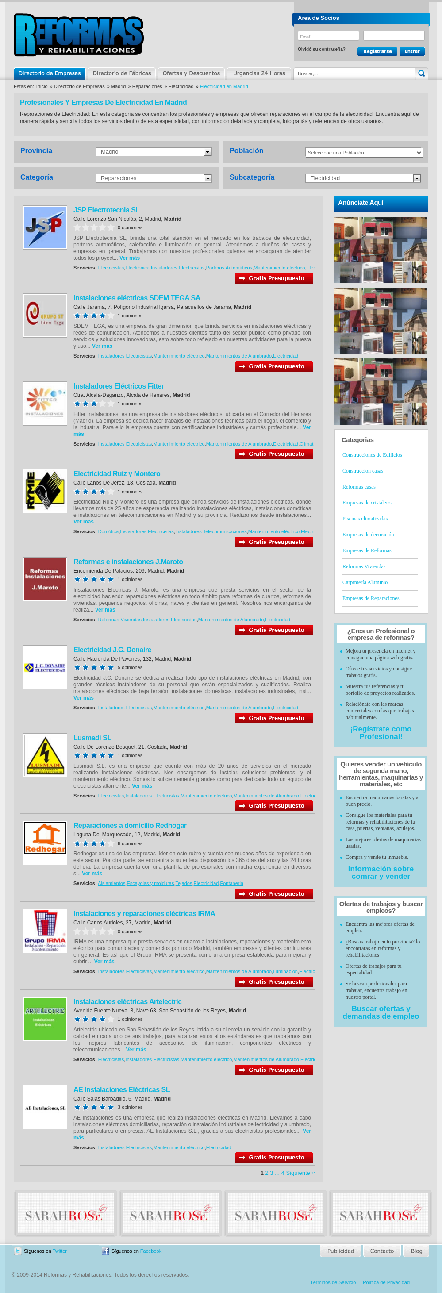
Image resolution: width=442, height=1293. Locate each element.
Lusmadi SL (92, 738)
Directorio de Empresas (50, 73)
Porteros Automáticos (229, 267)
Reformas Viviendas (120, 619)
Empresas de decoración (368, 534)
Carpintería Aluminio (365, 582)
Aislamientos (111, 883)
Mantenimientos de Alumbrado (239, 355)
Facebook (150, 1251)
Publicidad (341, 1251)
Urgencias (258, 73)
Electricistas (111, 267)
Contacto (382, 1251)
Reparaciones (147, 86)
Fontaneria (231, 883)
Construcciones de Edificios (372, 455)
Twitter (60, 1251)
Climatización (314, 443)
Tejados (184, 883)
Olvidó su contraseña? (322, 49)
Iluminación (285, 971)
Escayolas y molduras (150, 883)
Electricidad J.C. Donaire (112, 650)
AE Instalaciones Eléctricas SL (121, 1089)
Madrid (118, 86)
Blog (415, 1251)
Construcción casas (362, 471)
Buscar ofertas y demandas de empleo (381, 1012)
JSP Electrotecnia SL (106, 210)
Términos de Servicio (333, 1282)
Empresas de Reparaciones (371, 598)
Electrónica (137, 267)
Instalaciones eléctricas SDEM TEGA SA (136, 298)
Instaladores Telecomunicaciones (211, 531)
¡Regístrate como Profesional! (381, 733)
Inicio (42, 86)
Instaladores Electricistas (178, 267)
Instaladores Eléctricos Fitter (118, 386)
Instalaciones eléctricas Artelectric (127, 1001)
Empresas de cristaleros (367, 503)
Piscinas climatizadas (365, 519)
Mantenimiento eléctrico (279, 267)
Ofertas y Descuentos (191, 73)
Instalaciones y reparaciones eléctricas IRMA (144, 913)
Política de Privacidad (386, 1282)
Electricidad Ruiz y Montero (116, 473)
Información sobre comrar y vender (381, 873)
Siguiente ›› (300, 1173)
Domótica (108, 531)
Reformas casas (359, 487)
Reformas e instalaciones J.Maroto (128, 562)
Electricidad (181, 86)
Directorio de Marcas (122, 73)
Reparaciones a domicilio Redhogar (130, 825)
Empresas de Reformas (367, 550)
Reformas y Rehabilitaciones (78, 35)
